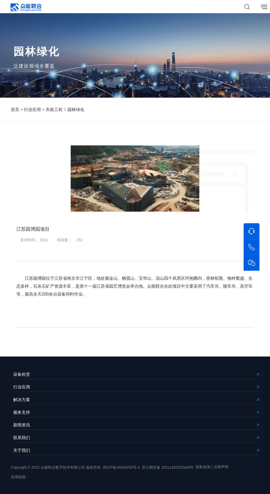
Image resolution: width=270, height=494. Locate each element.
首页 (15, 110)
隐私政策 (203, 467)
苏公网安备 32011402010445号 (168, 467)
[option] (135, 178)
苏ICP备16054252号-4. (122, 467)
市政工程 (54, 110)
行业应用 (32, 110)
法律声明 (221, 467)
